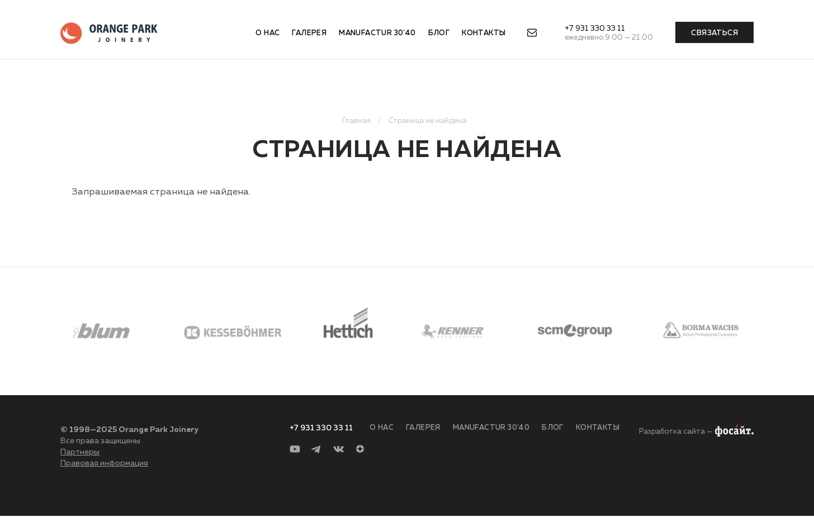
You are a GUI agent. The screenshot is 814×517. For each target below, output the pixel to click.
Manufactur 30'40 (377, 33)
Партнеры (80, 452)
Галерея (309, 33)
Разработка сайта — (675, 431)
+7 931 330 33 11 (595, 28)
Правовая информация (104, 463)
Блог (439, 33)
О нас (267, 33)
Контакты (483, 33)
